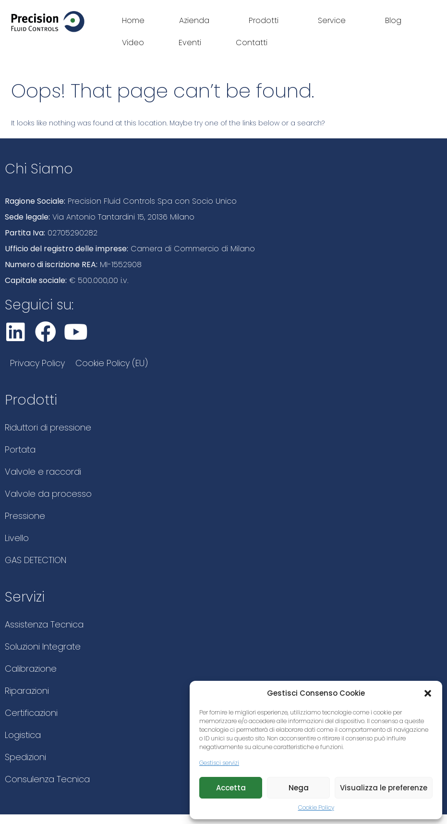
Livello (17, 538)
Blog (393, 20)
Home (133, 20)
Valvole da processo (48, 494)
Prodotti (266, 20)
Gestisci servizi (219, 763)
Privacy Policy (37, 363)
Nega (299, 788)
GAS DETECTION (35, 560)
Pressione (25, 516)
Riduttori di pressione (48, 427)
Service (334, 20)
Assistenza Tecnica (44, 624)
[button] (428, 693)
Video (133, 42)
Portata (20, 449)
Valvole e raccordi (43, 472)
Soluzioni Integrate (43, 646)
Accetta (231, 788)
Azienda (196, 20)
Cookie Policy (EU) (111, 363)
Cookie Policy (316, 807)
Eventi (190, 42)
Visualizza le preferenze (383, 788)
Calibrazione (31, 669)
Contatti (251, 42)
